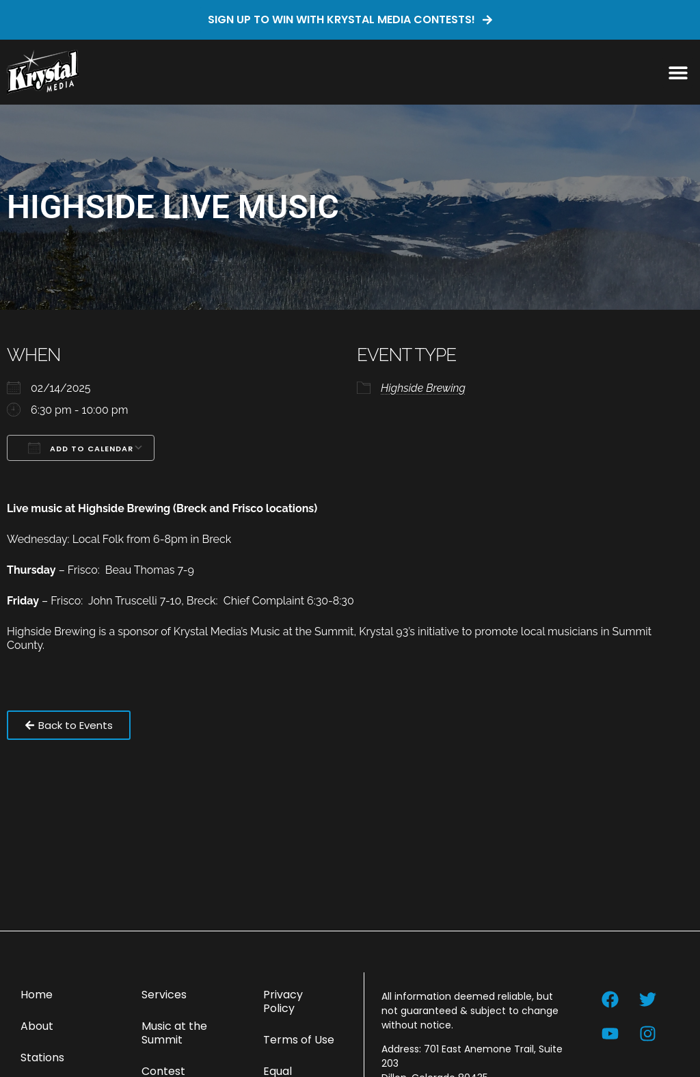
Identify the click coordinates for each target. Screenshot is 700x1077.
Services (164, 994)
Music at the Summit (174, 1033)
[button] (677, 72)
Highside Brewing (423, 388)
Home (37, 994)
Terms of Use (298, 1040)
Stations (42, 1057)
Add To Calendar (80, 448)
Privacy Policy (283, 1001)
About (37, 1026)
